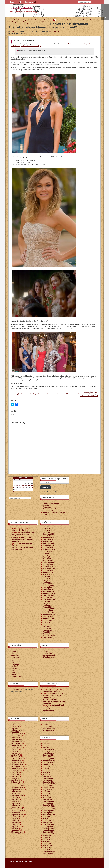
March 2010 (47, 607)
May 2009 (46, 626)
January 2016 (48, 588)
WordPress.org (48, 657)
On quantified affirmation (52, 509)
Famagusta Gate (49, 511)
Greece (14, 661)
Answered (91, 392)
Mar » (15, 492)
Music (13, 667)
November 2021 (49, 538)
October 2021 (48, 540)
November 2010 (49, 599)
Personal (14, 669)
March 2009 (47, 630)
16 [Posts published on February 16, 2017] (23, 486)
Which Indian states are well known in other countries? (23, 534)
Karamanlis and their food (21, 544)
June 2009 (46, 624)
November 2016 (49, 568)
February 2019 (48, 543)
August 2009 (47, 620)
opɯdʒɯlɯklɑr (22, 8)
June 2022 (46, 536)
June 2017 (46, 555)
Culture (26, 33)
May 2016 (46, 580)
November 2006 (49, 636)
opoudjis (14, 31)
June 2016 (46, 578)
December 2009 (48, 613)
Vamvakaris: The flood (19, 530)
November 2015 (49, 592)
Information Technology (20, 663)
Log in (45, 651)
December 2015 (48, 590)
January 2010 (48, 611)
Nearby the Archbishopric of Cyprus (54, 514)
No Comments (54, 31)
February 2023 (48, 534)
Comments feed (49, 655)
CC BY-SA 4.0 (12, 861)
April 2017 (47, 559)
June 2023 (46, 530)
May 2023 (46, 532)
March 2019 (47, 542)
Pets (13, 670)
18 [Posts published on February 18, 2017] (29, 486)
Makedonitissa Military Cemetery (51, 504)
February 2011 (48, 595)
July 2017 (46, 553)
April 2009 (47, 628)
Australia (15, 655)
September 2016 (49, 572)
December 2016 (48, 567)
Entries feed (47, 653)
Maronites (47, 507)
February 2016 (48, 586)
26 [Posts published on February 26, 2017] (32, 488)
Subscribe (45, 487)
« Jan (10, 492)
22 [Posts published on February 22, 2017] (20, 488)
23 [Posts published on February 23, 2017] (23, 488)
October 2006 (48, 638)
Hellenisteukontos (17, 690)
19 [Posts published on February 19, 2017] (32, 486)
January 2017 (48, 565)
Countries (15, 657)
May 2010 (46, 603)
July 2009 (46, 622)
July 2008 (46, 632)
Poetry (13, 672)
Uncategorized (16, 676)
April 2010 (47, 605)
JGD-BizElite (28, 861)
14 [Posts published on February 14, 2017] (17, 486)
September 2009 (49, 619)
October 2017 (48, 547)
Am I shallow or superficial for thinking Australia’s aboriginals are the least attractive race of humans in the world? (30, 22)
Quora (13, 674)
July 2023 (46, 528)
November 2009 (49, 615)
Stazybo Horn (16, 547)
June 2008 (46, 634)
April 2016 (47, 582)
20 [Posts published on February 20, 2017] (14, 488)
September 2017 (49, 549)
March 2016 (47, 584)
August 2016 (47, 574)
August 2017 (47, 551)
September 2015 (49, 593)
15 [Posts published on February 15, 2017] (20, 486)
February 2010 (48, 609)
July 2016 (46, 576)
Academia (15, 651)
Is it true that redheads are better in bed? (82, 20)
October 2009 (48, 617)
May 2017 (46, 557)
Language (15, 665)
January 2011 (48, 597)
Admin (13, 653)
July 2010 (46, 601)
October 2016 (48, 570)
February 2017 (48, 563)
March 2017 (47, 561)
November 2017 (49, 545)
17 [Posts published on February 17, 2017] (26, 486)
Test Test (14, 538)
